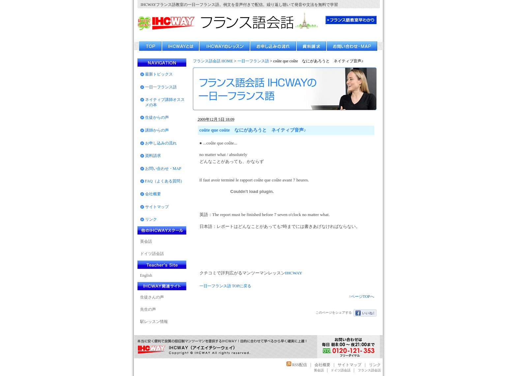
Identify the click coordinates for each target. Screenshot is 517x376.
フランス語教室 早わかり (351, 20)
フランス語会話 (369, 370)
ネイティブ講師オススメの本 (165, 102)
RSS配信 (297, 364)
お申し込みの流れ (161, 143)
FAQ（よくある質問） (164, 181)
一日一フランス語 (253, 61)
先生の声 (148, 309)
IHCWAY (293, 272)
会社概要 (153, 194)
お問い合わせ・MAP (163, 168)
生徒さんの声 (152, 297)
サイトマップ (157, 206)
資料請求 (153, 155)
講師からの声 (157, 130)
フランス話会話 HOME (213, 61)
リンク (151, 219)
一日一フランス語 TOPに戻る (225, 286)
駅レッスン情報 (154, 321)
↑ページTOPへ (361, 296)
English (146, 275)
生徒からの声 (157, 117)
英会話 (146, 241)
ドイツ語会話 (152, 253)
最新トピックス (159, 74)
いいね (365, 313)
